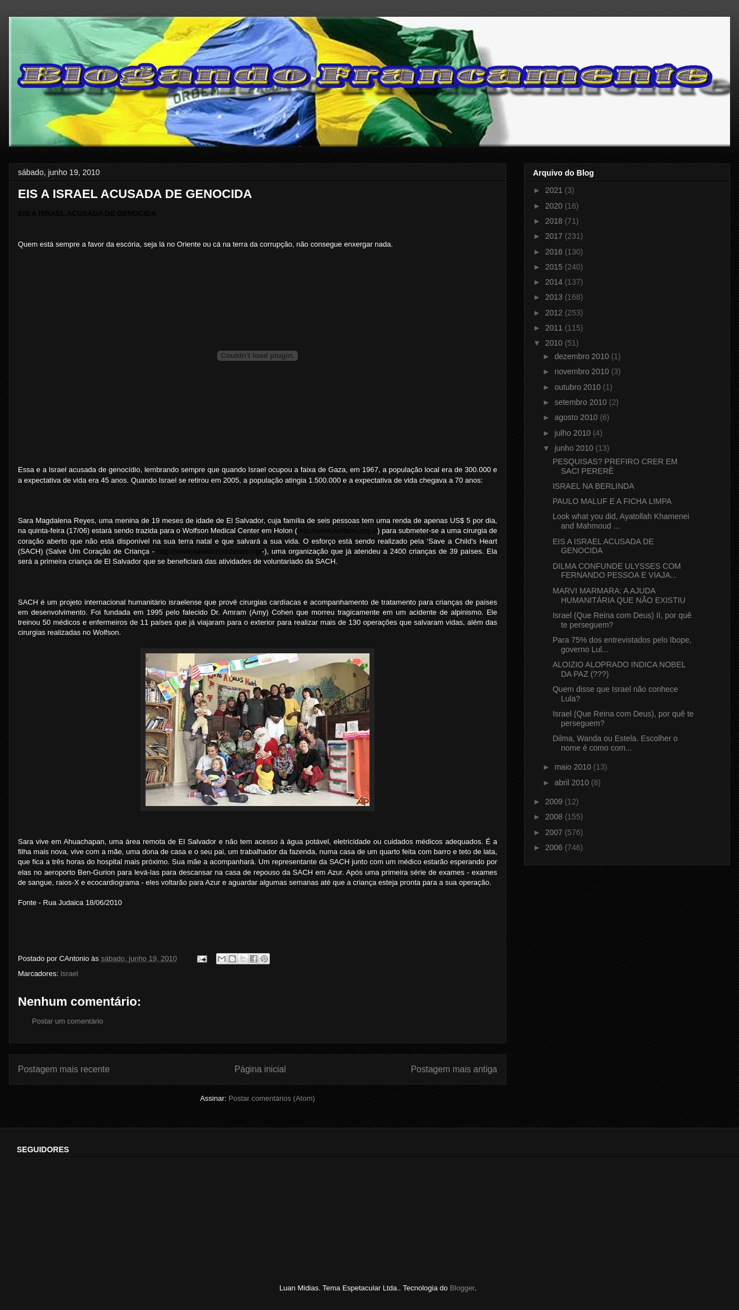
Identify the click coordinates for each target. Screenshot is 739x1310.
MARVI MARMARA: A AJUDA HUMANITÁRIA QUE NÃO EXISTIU (619, 595)
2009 (555, 801)
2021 (555, 190)
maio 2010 (573, 766)
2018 (555, 220)
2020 (555, 205)
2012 (555, 312)
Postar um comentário (67, 1021)
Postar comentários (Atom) (271, 1098)
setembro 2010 (581, 402)
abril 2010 (572, 782)
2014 (555, 281)
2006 (555, 847)
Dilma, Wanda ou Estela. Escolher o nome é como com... (615, 743)
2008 (555, 816)
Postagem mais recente (64, 1069)
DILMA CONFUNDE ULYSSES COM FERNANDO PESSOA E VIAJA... (617, 571)
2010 (555, 342)
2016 (555, 251)
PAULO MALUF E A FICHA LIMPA (612, 501)
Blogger (462, 1288)
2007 (555, 832)
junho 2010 (574, 448)
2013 (555, 297)
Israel (69, 973)
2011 (555, 327)
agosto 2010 (577, 417)
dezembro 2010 (582, 356)
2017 (555, 236)
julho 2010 (573, 432)
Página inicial (260, 1069)
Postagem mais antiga (454, 1069)
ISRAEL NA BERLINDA (593, 486)
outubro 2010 (578, 387)
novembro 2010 (582, 371)
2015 (555, 266)
